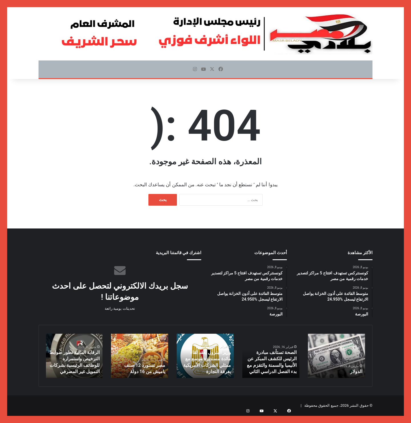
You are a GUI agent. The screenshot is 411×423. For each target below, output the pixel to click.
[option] (336, 356)
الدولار (357, 372)
